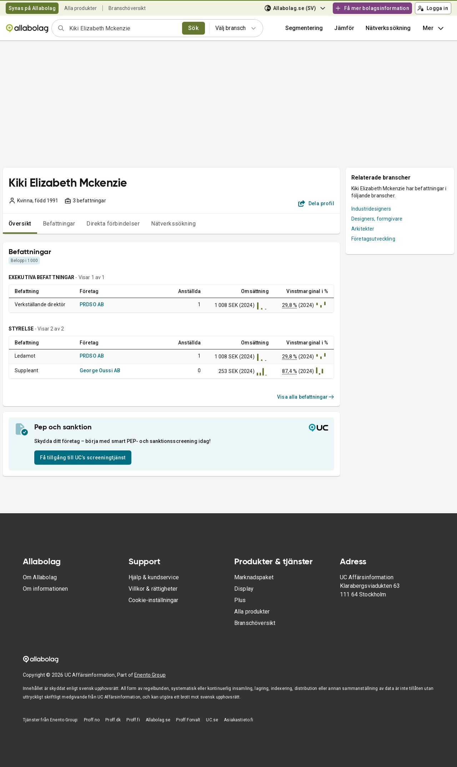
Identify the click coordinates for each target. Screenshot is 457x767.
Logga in (432, 8)
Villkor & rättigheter (153, 588)
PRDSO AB (92, 304)
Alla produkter (80, 8)
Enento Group (150, 675)
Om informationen (45, 588)
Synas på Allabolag (32, 8)
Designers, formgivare (376, 219)
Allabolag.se (158, 719)
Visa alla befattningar (305, 397)
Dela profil (316, 203)
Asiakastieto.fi (238, 719)
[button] (344, 28)
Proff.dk (113, 719)
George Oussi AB (100, 370)
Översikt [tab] (20, 223)
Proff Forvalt (188, 719)
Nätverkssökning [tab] (173, 223)
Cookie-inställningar (153, 600)
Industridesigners (371, 209)
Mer (434, 28)
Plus (240, 600)
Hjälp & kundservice (154, 577)
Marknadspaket (253, 577)
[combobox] (123, 28)
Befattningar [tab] (59, 223)
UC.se (212, 719)
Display (243, 588)
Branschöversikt (127, 8)
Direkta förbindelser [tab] (113, 223)
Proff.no (92, 719)
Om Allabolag (40, 577)
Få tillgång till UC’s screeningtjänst (83, 457)
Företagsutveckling (373, 239)
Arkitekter (363, 229)
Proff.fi (133, 719)
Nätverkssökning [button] (388, 28)
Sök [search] (193, 28)
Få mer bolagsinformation (372, 8)
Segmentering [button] (304, 28)
